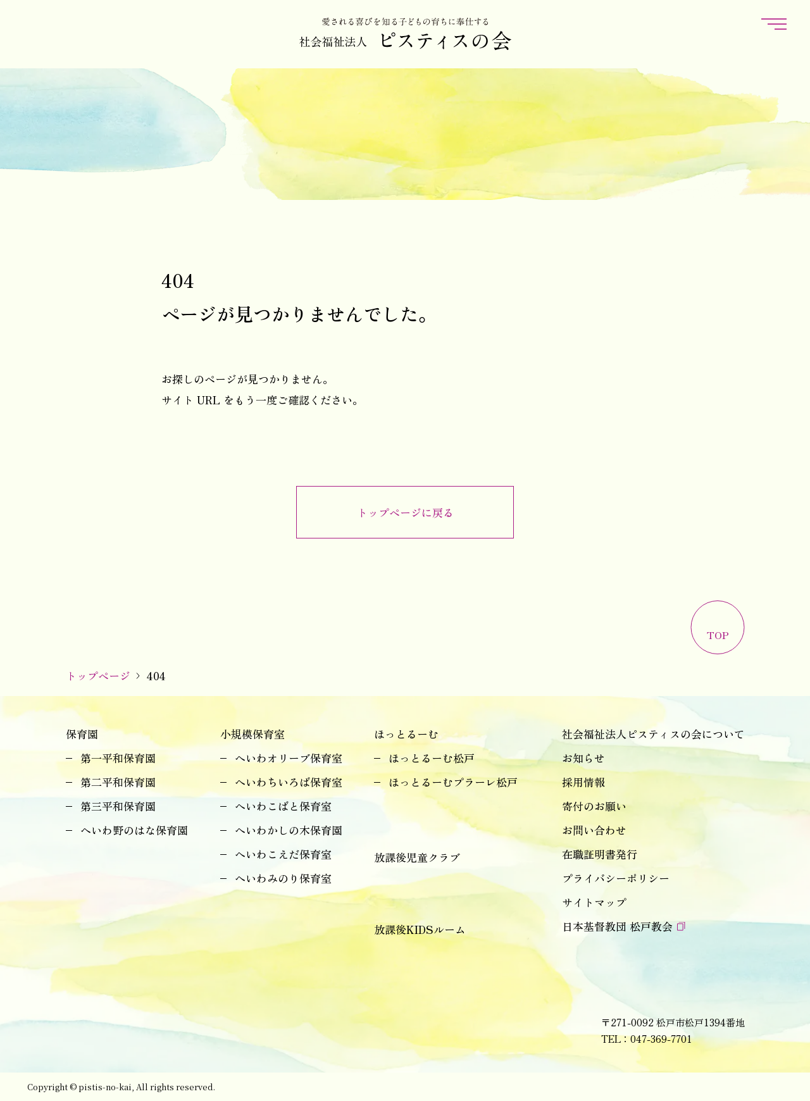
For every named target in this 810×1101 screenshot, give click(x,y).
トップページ (98, 675)
